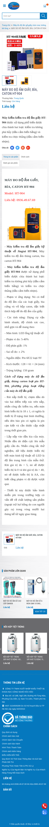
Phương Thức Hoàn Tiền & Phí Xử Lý (18, 766)
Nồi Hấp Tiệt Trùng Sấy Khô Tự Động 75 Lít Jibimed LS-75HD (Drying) (35, 658)
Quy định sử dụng (9, 732)
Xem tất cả (40, 612)
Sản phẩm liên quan (15, 570)
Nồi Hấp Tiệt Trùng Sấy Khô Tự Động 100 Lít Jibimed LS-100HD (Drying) (12, 658)
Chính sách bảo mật (10, 736)
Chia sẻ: (5, 148)
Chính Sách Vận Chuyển (12, 740)
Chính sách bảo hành (11, 744)
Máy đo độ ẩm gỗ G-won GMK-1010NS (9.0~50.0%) (35, 602)
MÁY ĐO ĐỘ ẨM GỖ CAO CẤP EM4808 (12, 602)
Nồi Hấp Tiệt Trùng (14, 626)
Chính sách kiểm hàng (11, 751)
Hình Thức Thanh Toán (11, 747)
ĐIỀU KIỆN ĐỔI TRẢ (10, 755)
